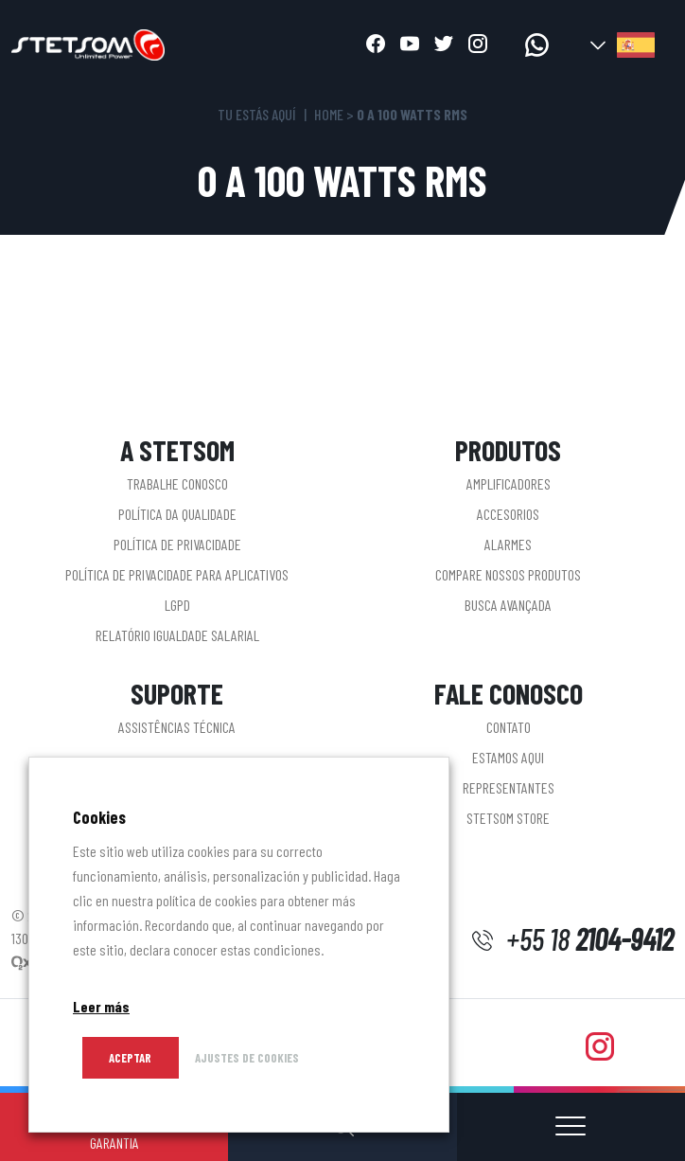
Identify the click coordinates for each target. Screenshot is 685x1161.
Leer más (101, 1006)
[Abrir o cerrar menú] (571, 1127)
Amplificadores (508, 483)
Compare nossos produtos (508, 574)
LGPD (177, 605)
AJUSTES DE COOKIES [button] (247, 1057)
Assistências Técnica (177, 727)
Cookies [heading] (99, 817)
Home (328, 114)
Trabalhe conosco (177, 483)
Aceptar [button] (130, 1057)
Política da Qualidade (177, 514)
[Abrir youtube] (409, 45)
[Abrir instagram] (477, 45)
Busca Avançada (508, 605)
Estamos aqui (508, 757)
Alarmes (508, 544)
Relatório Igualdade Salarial (177, 635)
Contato (508, 727)
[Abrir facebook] (375, 45)
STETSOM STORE (508, 818)
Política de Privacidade (177, 544)
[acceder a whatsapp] (537, 45)
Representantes (508, 787)
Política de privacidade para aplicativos (177, 574)
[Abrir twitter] (443, 45)
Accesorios (508, 514)
